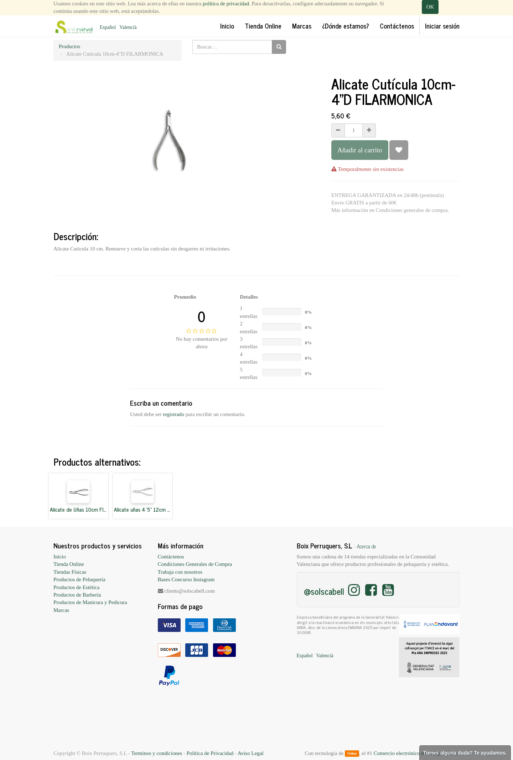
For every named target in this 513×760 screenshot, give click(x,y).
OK (430, 7)
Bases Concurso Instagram (186, 579)
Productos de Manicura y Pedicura (90, 602)
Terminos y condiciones (156, 753)
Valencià (127, 27)
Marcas (61, 610)
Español (108, 27)
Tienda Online (68, 564)
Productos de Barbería (77, 595)
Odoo (352, 753)
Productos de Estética (76, 587)
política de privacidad (226, 3)
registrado (173, 414)
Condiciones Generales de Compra (195, 564)
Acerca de (366, 546)
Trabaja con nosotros (180, 572)
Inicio (59, 556)
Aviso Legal (251, 753)
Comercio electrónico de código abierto (416, 753)
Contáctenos (171, 556)
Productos (69, 46)
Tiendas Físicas (69, 572)
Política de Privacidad (210, 753)
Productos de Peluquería (79, 579)
